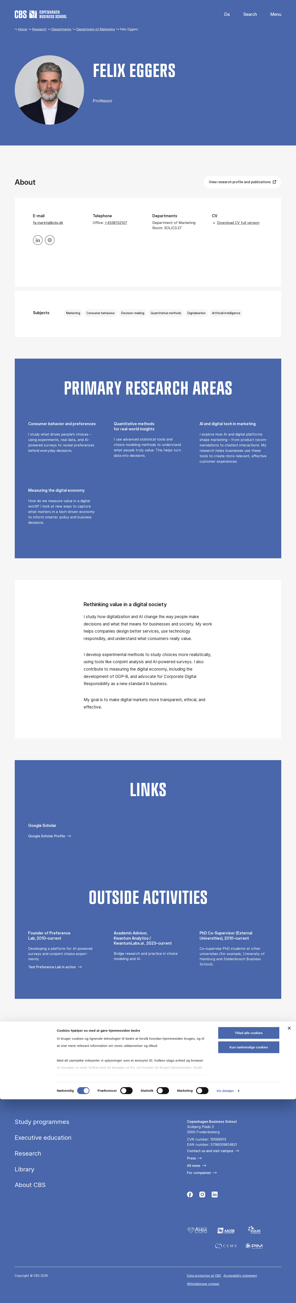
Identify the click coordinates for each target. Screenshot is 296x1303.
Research (39, 29)
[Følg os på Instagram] (202, 1196)
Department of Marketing (95, 29)
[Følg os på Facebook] (190, 1196)
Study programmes (42, 1122)
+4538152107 (116, 222)
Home (22, 29)
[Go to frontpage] (41, 14)
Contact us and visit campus (210, 1151)
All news (193, 1165)
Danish (223, 14)
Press (191, 1158)
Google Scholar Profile (46, 836)
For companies (199, 1173)
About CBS (30, 1185)
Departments (61, 29)
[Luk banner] (289, 1232)
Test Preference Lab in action (52, 967)
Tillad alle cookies (249, 1237)
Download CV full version (238, 222)
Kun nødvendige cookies (248, 1251)
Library (24, 1169)
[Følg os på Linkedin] (215, 1196)
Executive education (43, 1138)
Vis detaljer (225, 1294)
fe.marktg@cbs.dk (48, 222)
